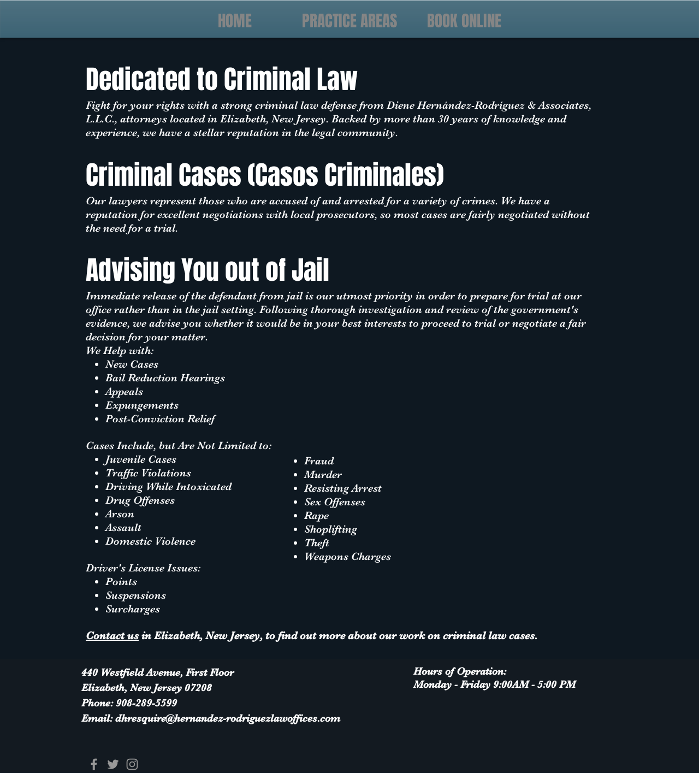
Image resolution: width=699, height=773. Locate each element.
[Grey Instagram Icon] (132, 764)
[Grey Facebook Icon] (94, 764)
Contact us (112, 635)
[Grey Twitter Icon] (113, 764)
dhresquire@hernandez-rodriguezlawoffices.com (227, 718)
